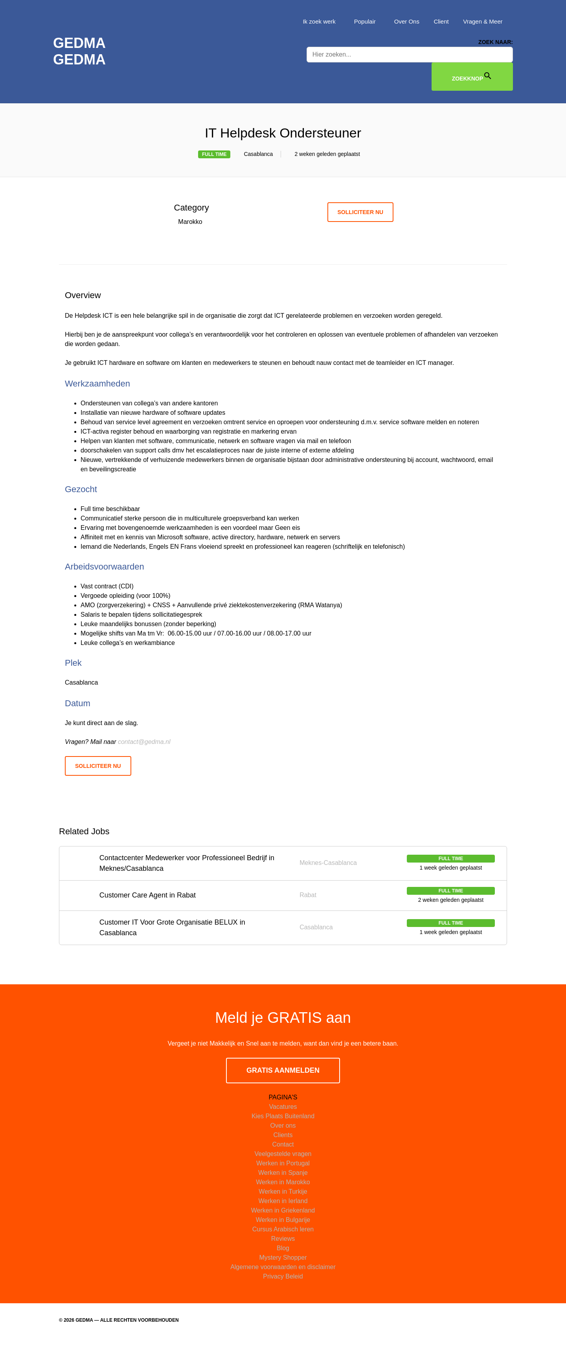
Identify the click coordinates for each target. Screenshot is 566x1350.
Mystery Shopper (283, 1269)
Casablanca (255, 155)
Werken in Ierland (282, 1212)
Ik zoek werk (316, 21)
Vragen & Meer (482, 21)
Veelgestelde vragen (283, 1165)
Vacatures (283, 1118)
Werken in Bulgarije (283, 1231)
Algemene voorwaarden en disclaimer (283, 1278)
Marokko (192, 223)
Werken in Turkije (283, 1203)
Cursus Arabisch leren (283, 1240)
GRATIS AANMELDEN (283, 1081)
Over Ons (405, 21)
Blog (283, 1259)
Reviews (283, 1250)
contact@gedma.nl (144, 752)
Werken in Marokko (283, 1193)
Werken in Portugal (283, 1174)
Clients (283, 1146)
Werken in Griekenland (283, 1221)
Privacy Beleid (283, 1287)
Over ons (283, 1137)
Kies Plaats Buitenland (283, 1127)
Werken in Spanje (283, 1184)
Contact (283, 1155)
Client (439, 21)
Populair (363, 21)
